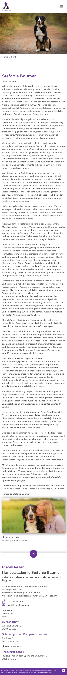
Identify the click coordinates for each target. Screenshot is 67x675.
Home (5, 57)
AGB (4, 616)
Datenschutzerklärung (45, 673)
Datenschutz (8, 613)
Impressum (7, 610)
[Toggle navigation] (61, 6)
